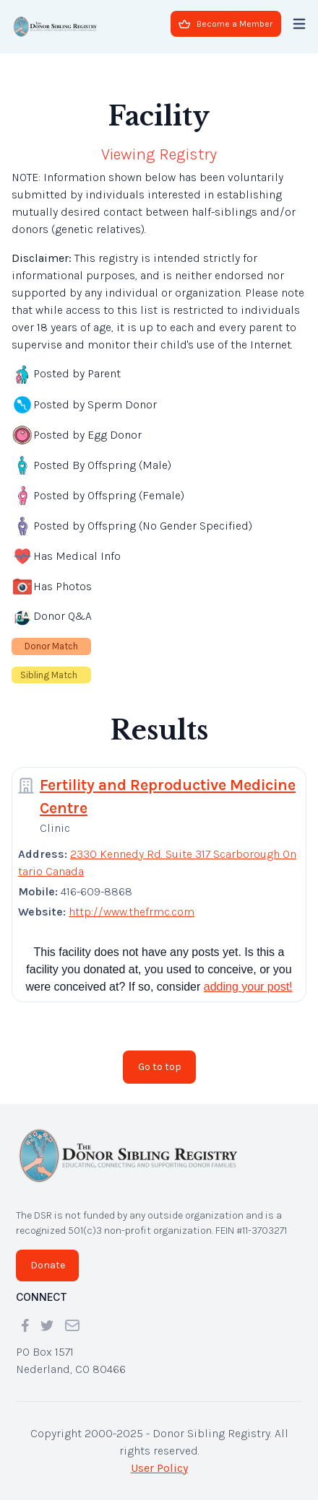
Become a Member (225, 24)
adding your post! (248, 987)
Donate (47, 1265)
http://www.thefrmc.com (131, 911)
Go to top (159, 1067)
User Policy (159, 1468)
